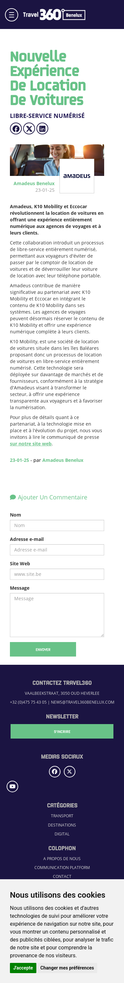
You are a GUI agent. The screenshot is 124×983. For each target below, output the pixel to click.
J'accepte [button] (23, 967)
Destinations (62, 825)
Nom (15, 515)
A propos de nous (62, 858)
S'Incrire (62, 731)
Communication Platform (62, 867)
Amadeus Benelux (62, 460)
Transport (62, 816)
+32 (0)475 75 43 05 (28, 702)
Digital (62, 834)
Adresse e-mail (27, 539)
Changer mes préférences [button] (67, 967)
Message (19, 588)
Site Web (20, 563)
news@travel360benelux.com (82, 702)
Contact (62, 876)
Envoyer (43, 649)
